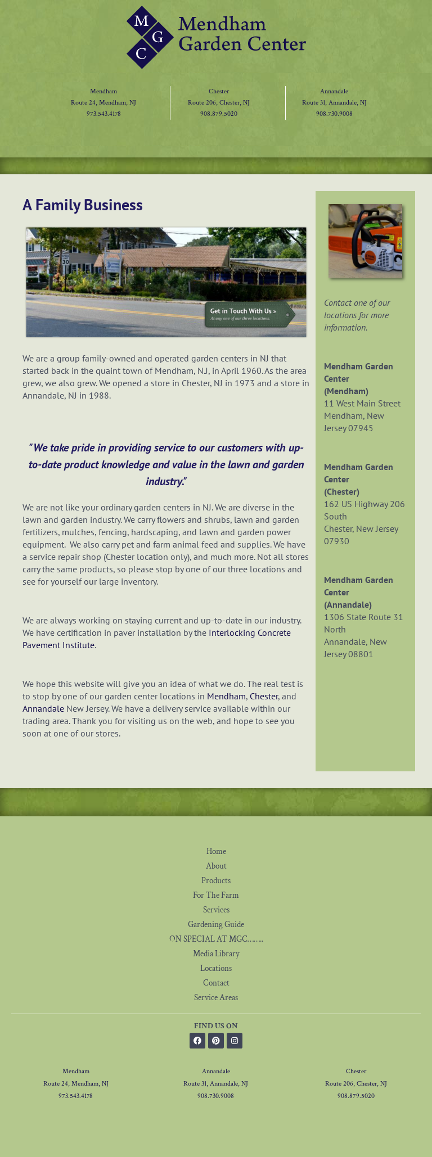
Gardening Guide (216, 924)
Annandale (334, 91)
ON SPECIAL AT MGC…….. (216, 939)
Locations (216, 968)
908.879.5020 (218, 114)
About (216, 866)
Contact (216, 983)
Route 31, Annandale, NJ (334, 102)
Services (216, 910)
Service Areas (216, 997)
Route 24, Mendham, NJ (103, 102)
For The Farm (216, 895)
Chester (219, 91)
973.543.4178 (104, 114)
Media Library (216, 953)
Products (216, 880)
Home (216, 851)
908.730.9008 (334, 114)
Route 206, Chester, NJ (219, 102)
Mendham (103, 91)
